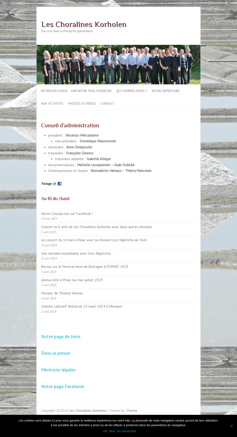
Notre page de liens (61, 336)
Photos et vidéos (82, 103)
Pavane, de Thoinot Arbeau (62, 293)
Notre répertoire (166, 91)
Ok (105, 431)
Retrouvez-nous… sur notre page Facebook (76, 91)
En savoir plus (126, 431)
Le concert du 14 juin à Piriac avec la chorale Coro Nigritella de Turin (94, 240)
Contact (108, 103)
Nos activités (52, 103)
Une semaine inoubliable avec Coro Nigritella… (77, 253)
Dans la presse (55, 353)
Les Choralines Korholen (83, 24)
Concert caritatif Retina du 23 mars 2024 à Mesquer (81, 306)
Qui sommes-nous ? (131, 91)
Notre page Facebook (62, 386)
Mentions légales (58, 370)
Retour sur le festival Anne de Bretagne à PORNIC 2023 (84, 266)
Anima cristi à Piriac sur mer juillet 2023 (72, 280)
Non (112, 431)
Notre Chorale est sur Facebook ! (67, 213)
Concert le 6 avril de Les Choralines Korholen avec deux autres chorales (96, 226)
